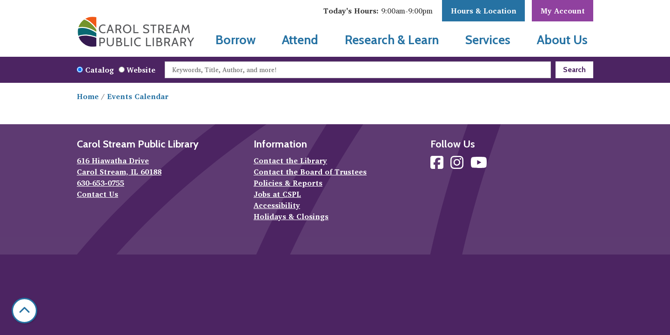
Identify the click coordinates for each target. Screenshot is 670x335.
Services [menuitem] (487, 39)
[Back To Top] (24, 310)
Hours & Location (483, 11)
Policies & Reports (288, 183)
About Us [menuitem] (562, 39)
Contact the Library (290, 160)
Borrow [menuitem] (235, 39)
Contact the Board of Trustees (310, 172)
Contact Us (97, 194)
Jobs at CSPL (277, 194)
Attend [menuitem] (300, 39)
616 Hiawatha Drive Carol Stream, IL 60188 (119, 166)
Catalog (99, 69)
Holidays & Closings (291, 216)
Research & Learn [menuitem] (392, 39)
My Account (563, 11)
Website (141, 69)
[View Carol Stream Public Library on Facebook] (438, 165)
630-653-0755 (100, 183)
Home (88, 96)
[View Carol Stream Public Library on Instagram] (458, 165)
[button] (378, 10)
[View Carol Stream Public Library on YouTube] (478, 165)
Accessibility (277, 205)
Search (574, 69)
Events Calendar (137, 96)
